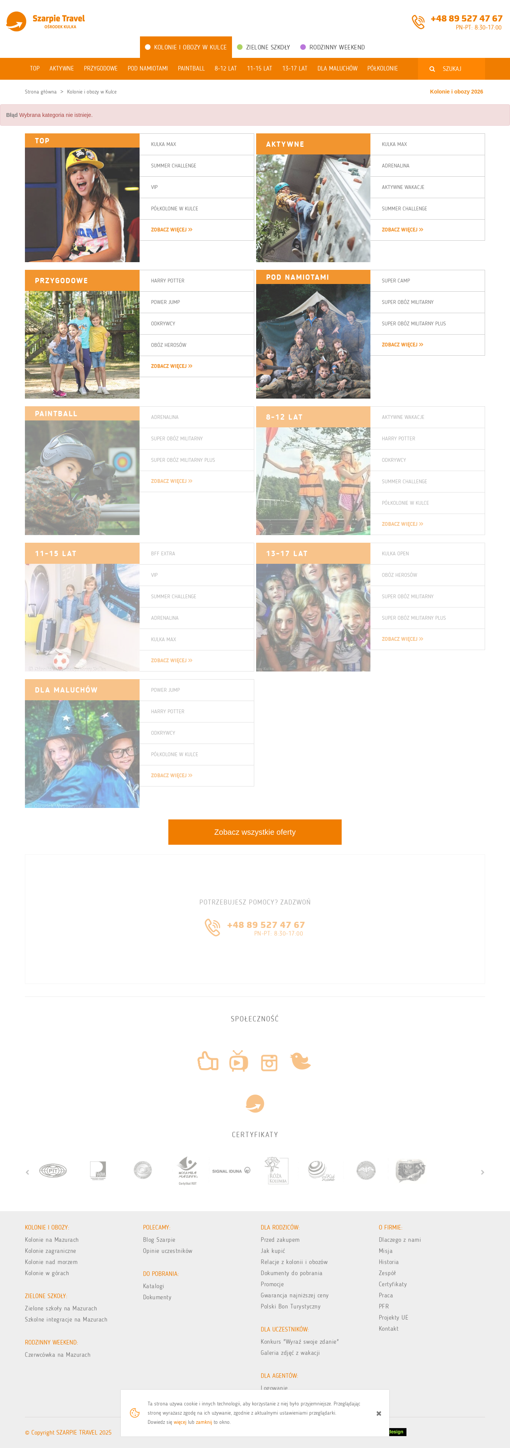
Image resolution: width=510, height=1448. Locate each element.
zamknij (204, 1422)
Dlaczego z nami (400, 1239)
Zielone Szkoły (263, 47)
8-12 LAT (284, 417)
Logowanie (274, 1388)
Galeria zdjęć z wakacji (290, 1352)
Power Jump (165, 302)
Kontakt (389, 1328)
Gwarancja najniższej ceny (295, 1295)
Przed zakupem (280, 1239)
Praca (386, 1295)
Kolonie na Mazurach (52, 1239)
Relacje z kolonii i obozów (294, 1262)
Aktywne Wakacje (403, 187)
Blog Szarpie (159, 1239)
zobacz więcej (171, 230)
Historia (389, 1262)
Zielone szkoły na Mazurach (61, 1308)
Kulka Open (395, 553)
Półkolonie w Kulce (174, 208)
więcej (180, 1422)
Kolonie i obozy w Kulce (186, 47)
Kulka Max (163, 144)
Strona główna (41, 92)
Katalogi (154, 1286)
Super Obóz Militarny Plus (414, 323)
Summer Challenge (173, 166)
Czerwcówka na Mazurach (57, 1354)
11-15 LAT (56, 553)
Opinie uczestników (167, 1250)
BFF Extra (163, 553)
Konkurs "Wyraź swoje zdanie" (300, 1341)
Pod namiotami (297, 277)
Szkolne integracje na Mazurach (66, 1319)
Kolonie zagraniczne (50, 1250)
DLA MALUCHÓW (66, 689)
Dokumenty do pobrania (292, 1273)
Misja (386, 1250)
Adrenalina (396, 166)
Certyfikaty (393, 1284)
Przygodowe (61, 280)
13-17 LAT (287, 553)
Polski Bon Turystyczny (291, 1306)
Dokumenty (157, 1297)
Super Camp (396, 280)
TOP (42, 140)
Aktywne (285, 144)
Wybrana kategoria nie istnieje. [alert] (49, 115)
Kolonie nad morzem (51, 1262)
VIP (154, 187)
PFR (384, 1306)
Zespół (387, 1273)
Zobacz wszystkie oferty (255, 832)
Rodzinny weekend (332, 47)
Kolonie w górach (47, 1273)
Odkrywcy (163, 323)
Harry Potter (167, 280)
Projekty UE (394, 1317)
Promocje (272, 1284)
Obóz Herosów (168, 345)
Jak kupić (273, 1250)
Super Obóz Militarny (408, 302)
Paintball (56, 413)
